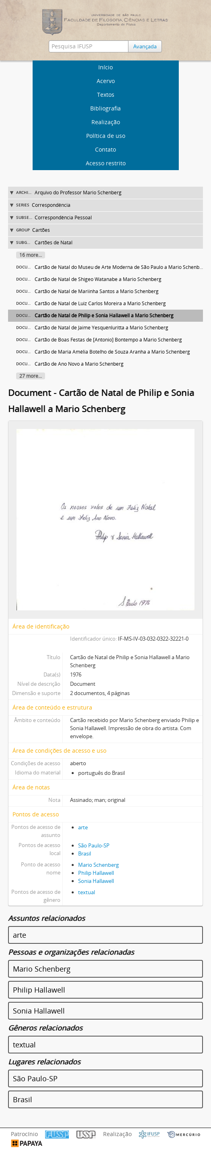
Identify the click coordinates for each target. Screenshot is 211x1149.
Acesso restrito (106, 163)
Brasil (84, 853)
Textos (105, 94)
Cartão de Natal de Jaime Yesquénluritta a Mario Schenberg (101, 327)
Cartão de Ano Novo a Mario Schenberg (79, 363)
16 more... (30, 255)
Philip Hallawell (96, 872)
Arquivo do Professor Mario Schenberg (78, 192)
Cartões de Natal (53, 242)
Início (105, 67)
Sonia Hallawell (96, 881)
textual (86, 892)
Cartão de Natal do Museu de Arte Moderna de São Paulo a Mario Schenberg (121, 267)
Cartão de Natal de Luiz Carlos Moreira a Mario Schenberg (100, 303)
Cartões (41, 230)
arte (83, 827)
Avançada (145, 46)
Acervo (106, 81)
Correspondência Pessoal (63, 217)
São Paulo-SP (94, 845)
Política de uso (105, 135)
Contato (105, 149)
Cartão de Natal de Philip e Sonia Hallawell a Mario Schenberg (104, 315)
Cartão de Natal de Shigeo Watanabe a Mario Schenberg (98, 279)
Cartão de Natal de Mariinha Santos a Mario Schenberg (97, 291)
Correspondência (51, 205)
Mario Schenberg (98, 864)
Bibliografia (105, 108)
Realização (105, 122)
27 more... (30, 376)
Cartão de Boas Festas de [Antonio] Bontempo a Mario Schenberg (108, 339)
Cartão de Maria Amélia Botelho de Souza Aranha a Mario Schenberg (112, 351)
